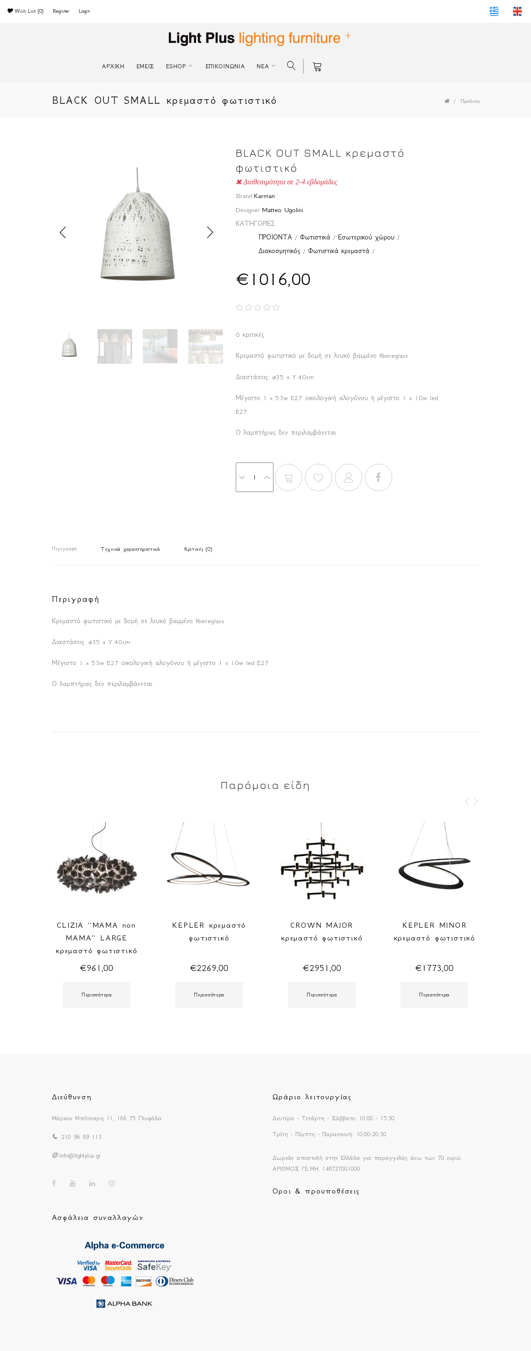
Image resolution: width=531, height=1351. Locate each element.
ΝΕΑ (263, 66)
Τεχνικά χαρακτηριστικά (130, 549)
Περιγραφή (64, 549)
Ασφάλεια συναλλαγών (98, 1217)
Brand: (245, 196)
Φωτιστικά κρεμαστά (338, 251)
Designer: (249, 210)
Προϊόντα (470, 101)
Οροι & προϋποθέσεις (316, 1190)
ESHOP (176, 66)
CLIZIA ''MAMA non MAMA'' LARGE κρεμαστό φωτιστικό (96, 937)
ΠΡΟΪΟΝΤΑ (275, 237)
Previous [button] (63, 232)
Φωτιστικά (315, 237)
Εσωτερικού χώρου (366, 237)
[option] (137, 232)
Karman (264, 196)
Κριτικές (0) (198, 549)
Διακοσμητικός (279, 251)
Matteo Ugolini (282, 210)
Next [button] (210, 232)
